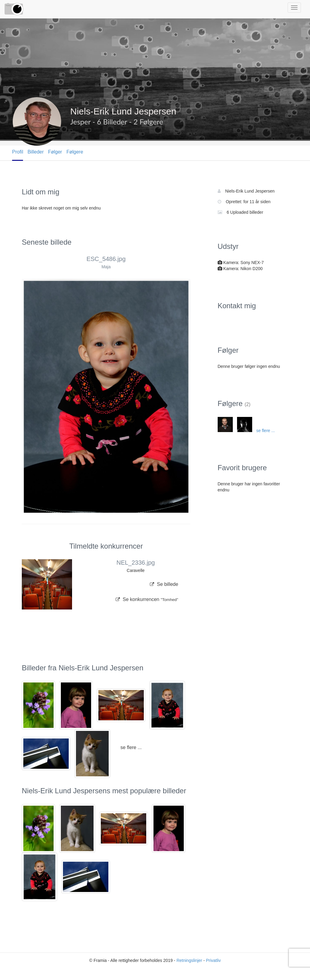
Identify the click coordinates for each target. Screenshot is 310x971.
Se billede (164, 584)
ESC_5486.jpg (106, 259)
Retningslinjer (189, 960)
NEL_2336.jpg (136, 562)
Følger (55, 151)
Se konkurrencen (147, 599)
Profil (17, 151)
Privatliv (213, 960)
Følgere (74, 151)
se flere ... (131, 747)
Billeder (36, 151)
